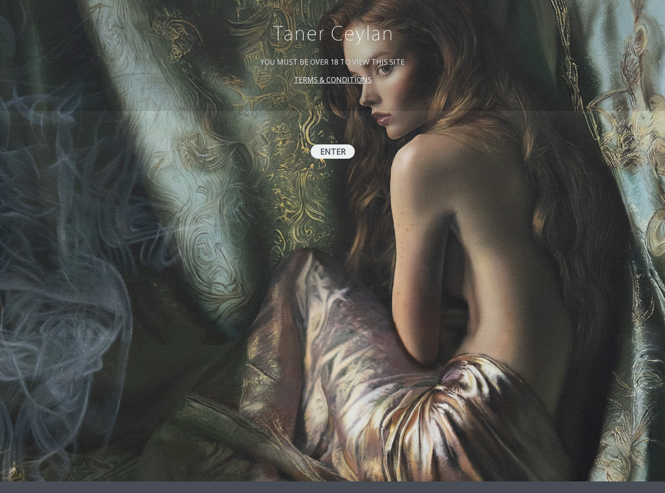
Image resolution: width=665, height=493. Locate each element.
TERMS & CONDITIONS (333, 80)
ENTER (332, 151)
